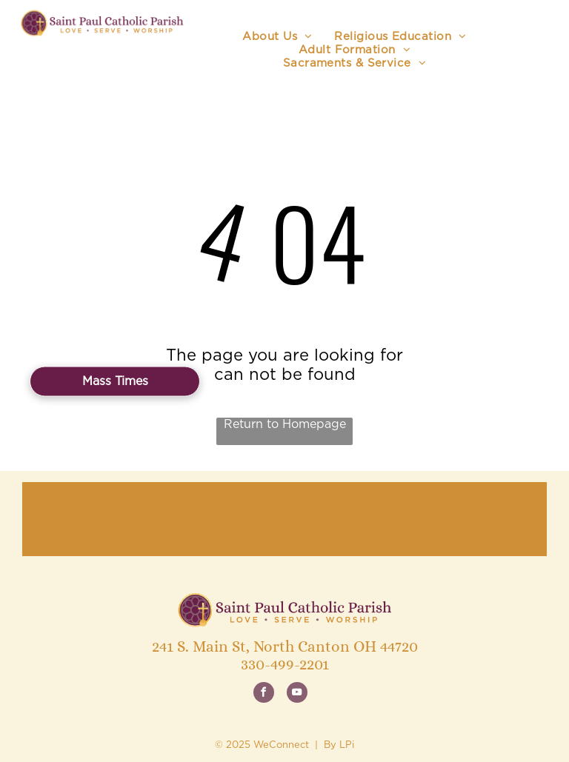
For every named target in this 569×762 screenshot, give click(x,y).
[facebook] (263, 694)
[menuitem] (277, 37)
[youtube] (297, 694)
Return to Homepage (285, 424)
